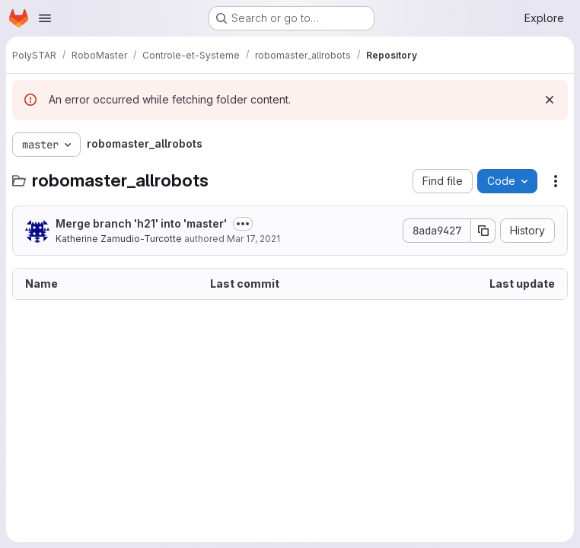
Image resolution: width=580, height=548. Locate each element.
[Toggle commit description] (243, 224)
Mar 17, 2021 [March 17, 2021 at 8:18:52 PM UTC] (253, 238)
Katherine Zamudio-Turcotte (119, 238)
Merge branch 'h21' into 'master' (141, 223)
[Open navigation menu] (45, 18)
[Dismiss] (549, 100)
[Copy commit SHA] (483, 230)
